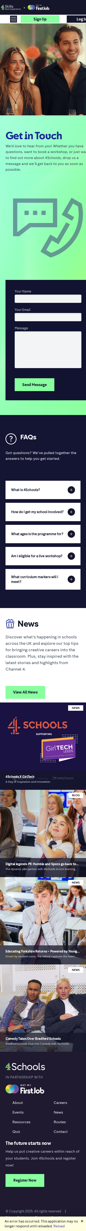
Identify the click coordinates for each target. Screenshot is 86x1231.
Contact (61, 1131)
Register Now (24, 1180)
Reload (59, 1226)
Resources (21, 1122)
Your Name (23, 291)
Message (21, 328)
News (58, 1112)
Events (18, 1112)
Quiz (16, 1131)
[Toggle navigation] (13, 19)
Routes (60, 1122)
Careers (60, 1102)
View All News (25, 692)
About (17, 1102)
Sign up (40, 19)
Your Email (23, 310)
